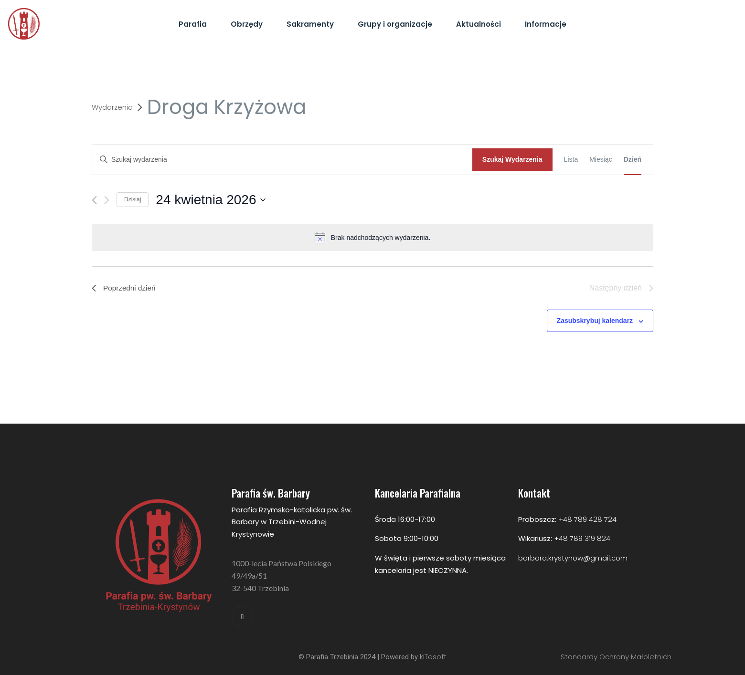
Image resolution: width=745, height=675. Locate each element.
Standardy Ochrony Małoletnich (616, 657)
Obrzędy (247, 24)
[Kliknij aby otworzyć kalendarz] (210, 199)
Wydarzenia (112, 107)
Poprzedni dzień (125, 288)
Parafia (193, 24)
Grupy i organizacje (395, 24)
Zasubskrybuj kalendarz (595, 320)
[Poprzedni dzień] (94, 200)
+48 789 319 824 (582, 538)
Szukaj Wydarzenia (512, 159)
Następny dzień (621, 288)
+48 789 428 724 (587, 519)
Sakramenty (310, 24)
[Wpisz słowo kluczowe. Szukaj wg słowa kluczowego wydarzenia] (282, 160)
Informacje (545, 24)
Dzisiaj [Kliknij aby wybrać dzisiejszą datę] (132, 199)
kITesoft (433, 657)
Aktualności (478, 24)
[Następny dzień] (106, 200)
